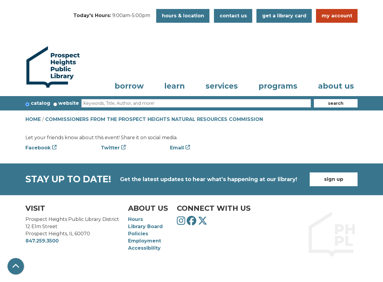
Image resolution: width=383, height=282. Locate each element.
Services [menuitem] (222, 85)
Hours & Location (183, 16)
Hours (135, 219)
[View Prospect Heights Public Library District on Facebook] (192, 222)
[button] (111, 16)
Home (33, 119)
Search (336, 103)
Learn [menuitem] (174, 85)
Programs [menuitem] (278, 85)
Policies (138, 233)
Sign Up (333, 179)
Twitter (110, 148)
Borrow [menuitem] (129, 85)
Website (68, 103)
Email (177, 148)
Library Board (145, 226)
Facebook (38, 148)
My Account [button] (337, 16)
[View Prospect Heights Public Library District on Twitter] (202, 222)
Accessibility (144, 248)
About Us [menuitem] (336, 85)
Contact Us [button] (233, 16)
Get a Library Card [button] (284, 16)
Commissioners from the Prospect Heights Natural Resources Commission (154, 119)
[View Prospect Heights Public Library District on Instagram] (182, 222)
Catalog (40, 103)
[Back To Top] (15, 266)
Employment (144, 241)
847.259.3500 (42, 241)
